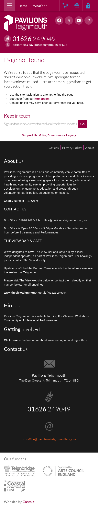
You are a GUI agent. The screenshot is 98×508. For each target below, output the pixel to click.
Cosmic (29, 502)
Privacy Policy (72, 148)
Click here (11, 340)
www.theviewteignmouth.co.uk (25, 292)
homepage (42, 98)
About (89, 148)
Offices (54, 148)
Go (82, 124)
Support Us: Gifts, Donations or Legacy (49, 135)
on (40, 6)
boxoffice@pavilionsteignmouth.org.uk (40, 44)
